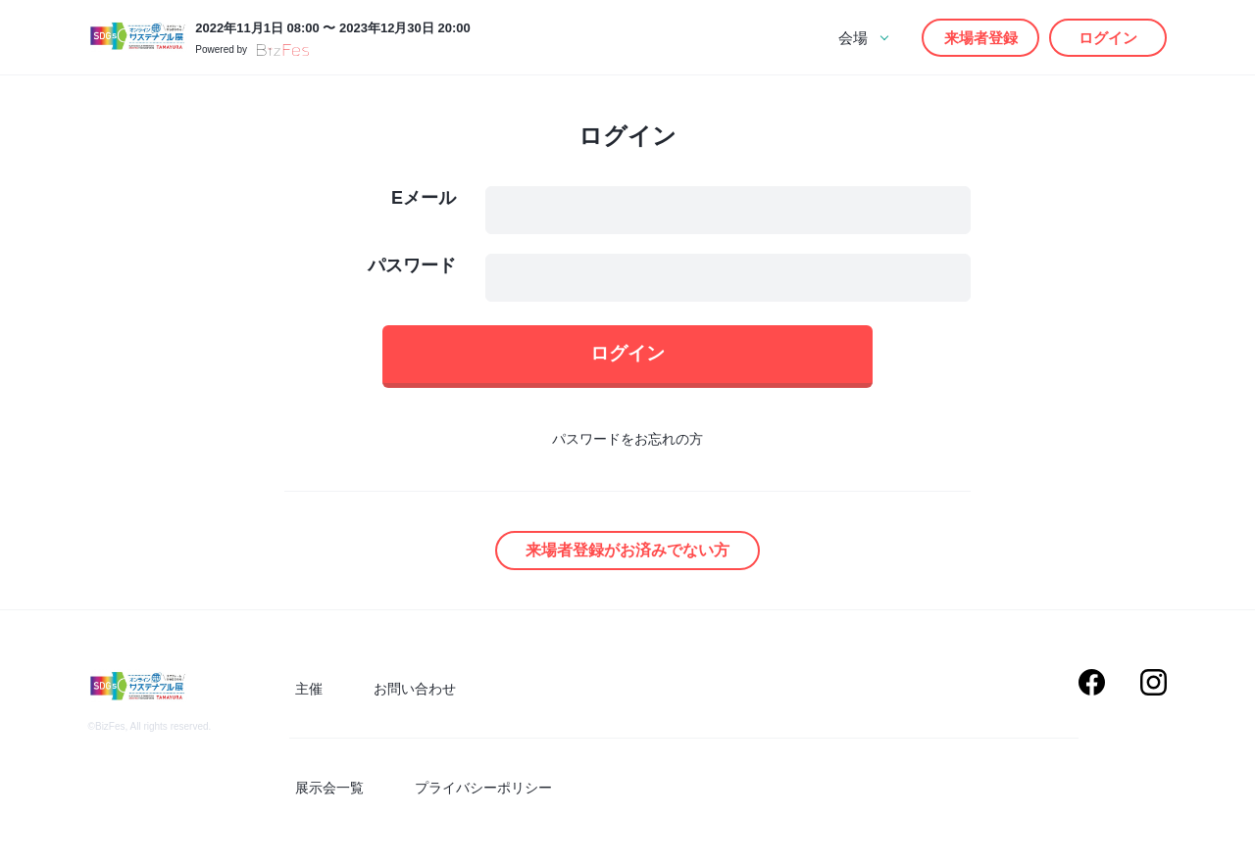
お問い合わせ (397, 695)
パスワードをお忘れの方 (627, 448)
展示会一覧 (323, 788)
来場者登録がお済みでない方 (627, 560)
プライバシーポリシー (465, 788)
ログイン (1108, 37)
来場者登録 (981, 37)
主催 (303, 695)
